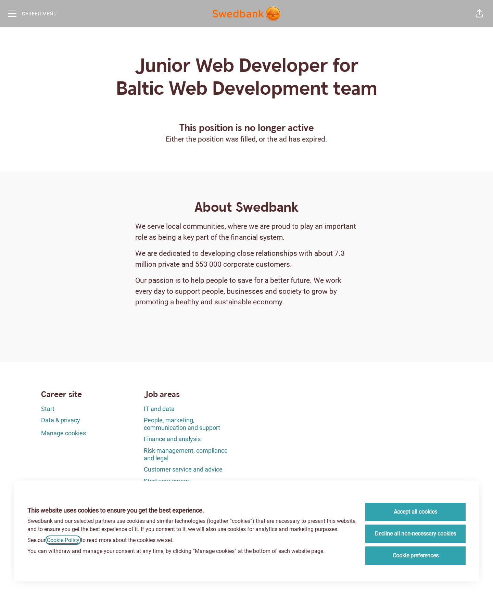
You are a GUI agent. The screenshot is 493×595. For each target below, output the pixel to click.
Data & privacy (60, 420)
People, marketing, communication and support (182, 423)
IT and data (159, 408)
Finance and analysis (172, 438)
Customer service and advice (183, 469)
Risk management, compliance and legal (186, 454)
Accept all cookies (415, 511)
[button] (479, 13)
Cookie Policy (63, 540)
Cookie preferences (416, 555)
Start (47, 408)
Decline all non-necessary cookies (415, 533)
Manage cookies (63, 433)
